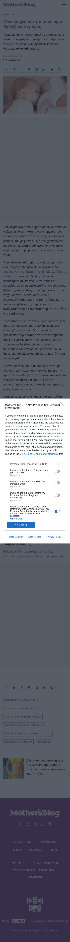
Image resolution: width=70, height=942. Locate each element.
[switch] (57, 471)
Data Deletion (16, 537)
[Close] (63, 405)
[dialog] (35, 471)
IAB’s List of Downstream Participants (39, 454)
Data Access (34, 537)
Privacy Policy (53, 537)
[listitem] (35, 464)
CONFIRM (21, 525)
